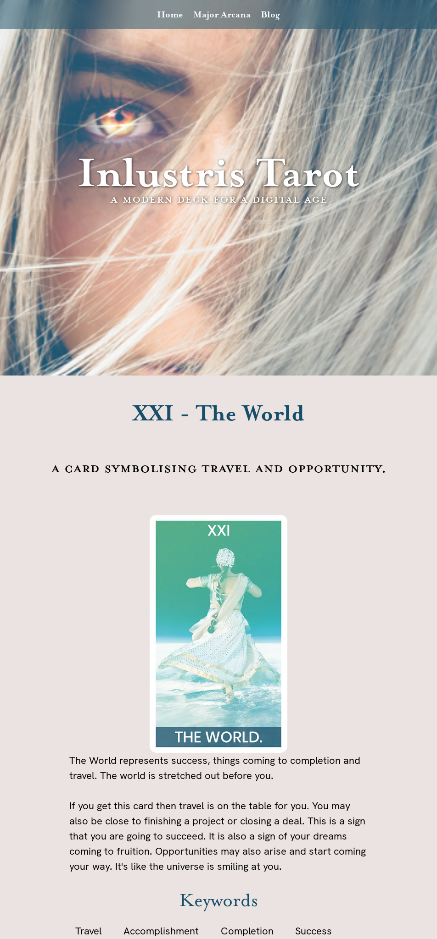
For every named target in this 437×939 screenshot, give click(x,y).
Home (170, 15)
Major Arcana (222, 15)
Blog (270, 15)
